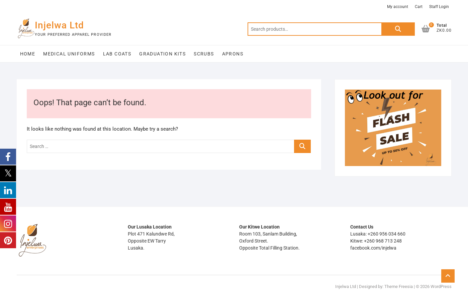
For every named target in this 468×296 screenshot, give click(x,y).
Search (398, 29)
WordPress (441, 286)
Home (27, 53)
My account (397, 6)
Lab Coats (117, 53)
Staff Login (439, 6)
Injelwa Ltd (59, 25)
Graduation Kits (162, 53)
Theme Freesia (398, 286)
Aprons (232, 53)
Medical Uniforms (69, 53)
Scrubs (204, 53)
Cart (419, 6)
